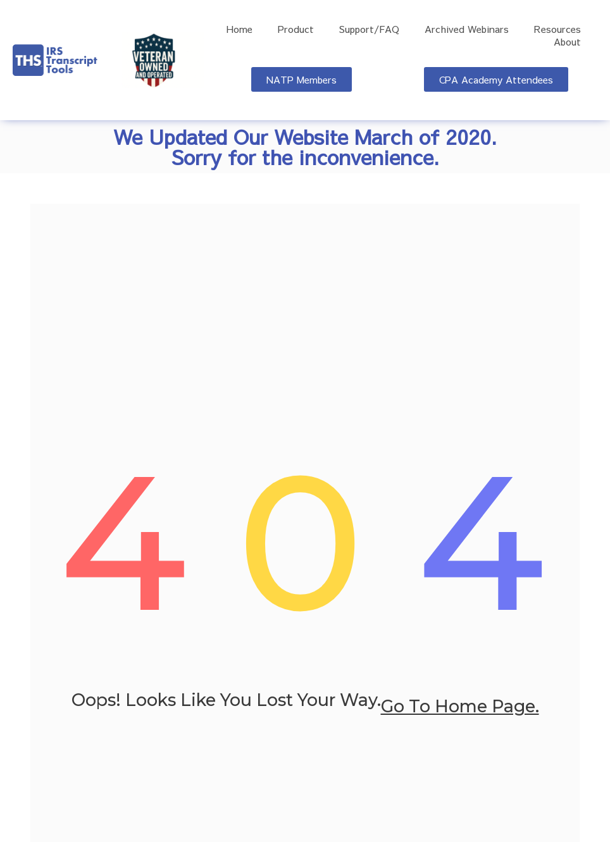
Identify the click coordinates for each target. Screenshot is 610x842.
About (567, 41)
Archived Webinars (467, 29)
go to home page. (460, 707)
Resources (557, 29)
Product (296, 29)
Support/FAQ (369, 29)
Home (239, 29)
